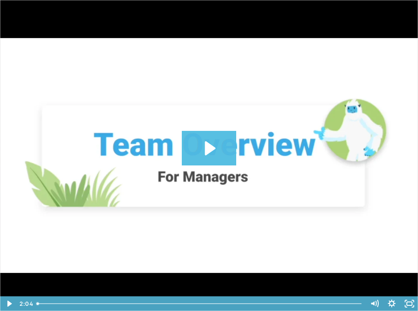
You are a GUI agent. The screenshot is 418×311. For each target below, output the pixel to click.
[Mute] (374, 303)
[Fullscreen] (409, 303)
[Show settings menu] (391, 303)
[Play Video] (8, 303)
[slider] (199, 303)
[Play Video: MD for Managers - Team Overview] (209, 148)
